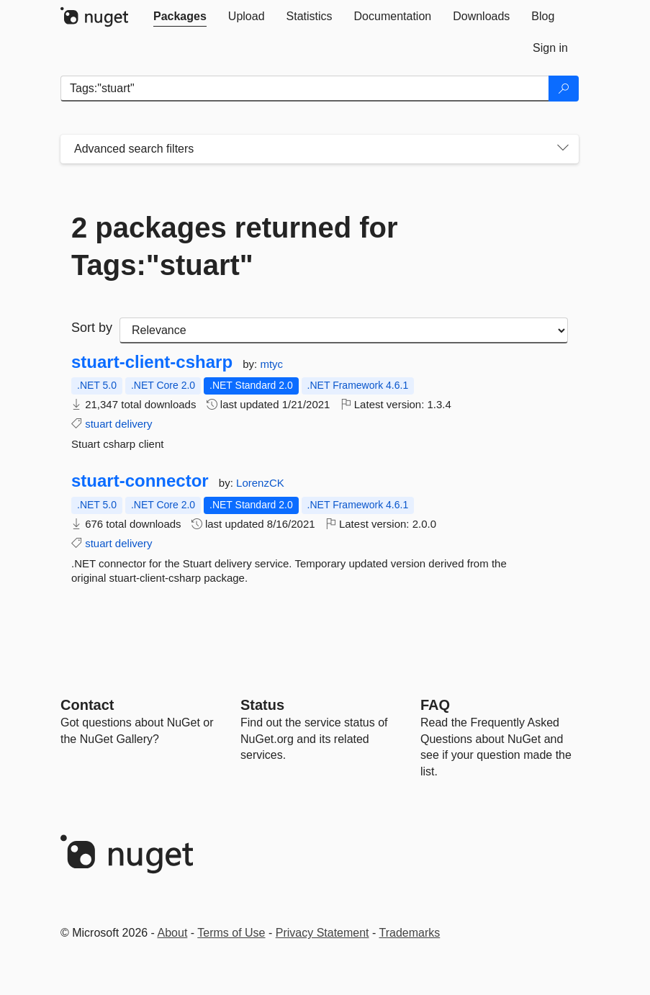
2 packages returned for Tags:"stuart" (234, 246)
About (173, 933)
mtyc (271, 364)
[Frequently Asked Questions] (435, 705)
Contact (87, 705)
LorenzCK (260, 483)
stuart (98, 424)
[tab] (180, 16)
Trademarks (410, 933)
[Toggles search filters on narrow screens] (563, 149)
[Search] (564, 89)
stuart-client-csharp (152, 362)
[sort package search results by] (343, 330)
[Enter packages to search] (304, 89)
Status (262, 705)
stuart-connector (140, 481)
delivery (134, 424)
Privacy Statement (322, 933)
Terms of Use (231, 933)
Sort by (91, 327)
